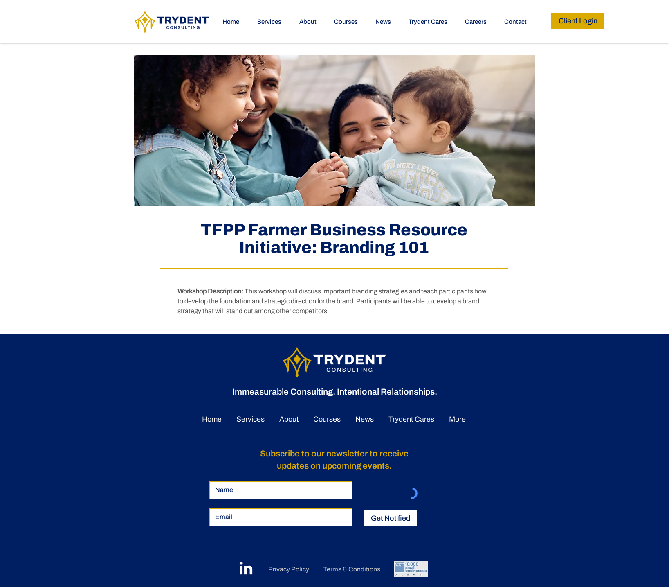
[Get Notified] (390, 518)
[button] (348, 21)
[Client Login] (577, 21)
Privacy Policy (288, 569)
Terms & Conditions (351, 569)
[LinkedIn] (246, 569)
